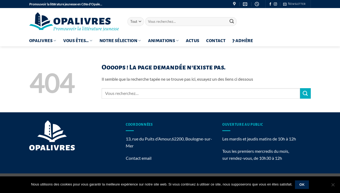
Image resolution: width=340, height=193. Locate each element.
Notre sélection (120, 40)
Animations (163, 40)
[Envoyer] (231, 21)
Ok (302, 185)
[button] (294, 4)
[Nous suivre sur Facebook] (270, 4)
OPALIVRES (42, 40)
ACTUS (192, 40)
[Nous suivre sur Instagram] (275, 4)
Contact (215, 40)
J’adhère (242, 40)
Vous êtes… (78, 40)
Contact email (138, 158)
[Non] (333, 186)
